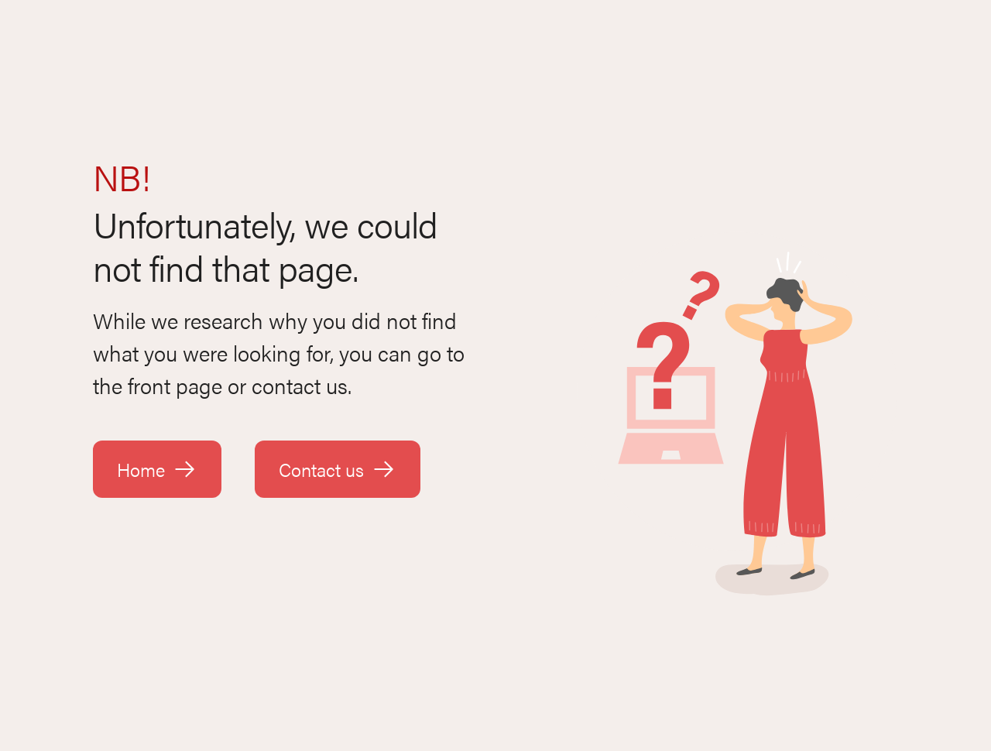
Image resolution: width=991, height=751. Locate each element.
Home (157, 469)
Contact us (337, 469)
